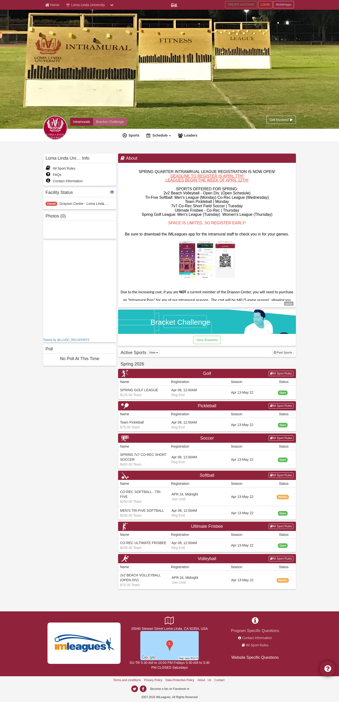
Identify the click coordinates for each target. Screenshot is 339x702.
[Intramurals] (81, 122)
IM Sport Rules (60, 168)
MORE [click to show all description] (289, 304)
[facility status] (112, 192)
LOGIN (265, 4)
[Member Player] (174, 4)
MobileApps (283, 4)
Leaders (190, 135)
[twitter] (134, 689)
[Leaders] (188, 135)
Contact (220, 680)
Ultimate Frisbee (207, 526)
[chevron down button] (111, 5)
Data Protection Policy (180, 680)
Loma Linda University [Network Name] (85, 5)
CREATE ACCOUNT (241, 4)
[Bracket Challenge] (110, 122)
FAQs (53, 175)
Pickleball (207, 405)
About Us (204, 680)
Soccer (207, 438)
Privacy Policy (153, 680)
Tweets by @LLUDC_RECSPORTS (66, 340)
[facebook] (143, 689)
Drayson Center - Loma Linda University (90, 204)
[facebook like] (79, 289)
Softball (207, 475)
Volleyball (207, 558)
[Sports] (131, 135)
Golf (207, 373)
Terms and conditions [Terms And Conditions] (127, 680)
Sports (134, 135)
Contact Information (64, 181)
